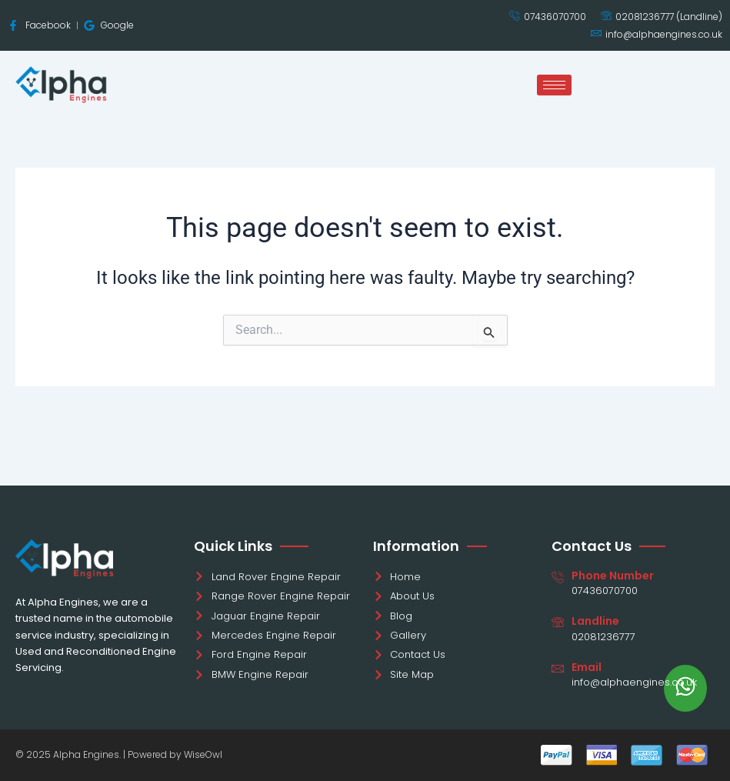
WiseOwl (203, 754)
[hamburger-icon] (554, 85)
